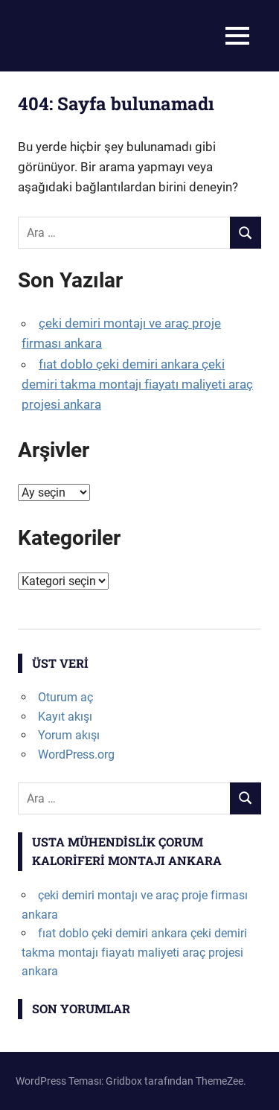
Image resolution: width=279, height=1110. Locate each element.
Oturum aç (65, 697)
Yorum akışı (69, 735)
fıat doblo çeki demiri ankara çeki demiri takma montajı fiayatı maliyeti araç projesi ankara (137, 384)
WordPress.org (76, 754)
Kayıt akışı (65, 716)
